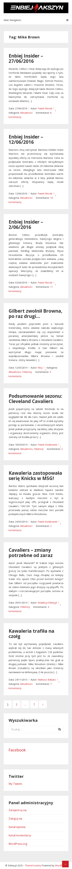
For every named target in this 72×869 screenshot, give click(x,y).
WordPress (61, 865)
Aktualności (26, 112)
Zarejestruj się (17, 810)
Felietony (27, 371)
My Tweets (15, 784)
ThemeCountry (33, 865)
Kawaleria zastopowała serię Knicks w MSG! (35, 475)
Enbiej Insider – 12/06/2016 (26, 139)
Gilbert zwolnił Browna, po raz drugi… (35, 313)
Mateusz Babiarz (47, 679)
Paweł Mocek (45, 108)
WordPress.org (18, 844)
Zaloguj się (15, 818)
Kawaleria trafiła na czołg (31, 633)
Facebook (17, 750)
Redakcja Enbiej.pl (47, 602)
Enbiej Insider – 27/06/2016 (26, 58)
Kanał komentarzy (20, 835)
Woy (40, 367)
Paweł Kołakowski (47, 444)
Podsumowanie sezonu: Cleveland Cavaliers (35, 398)
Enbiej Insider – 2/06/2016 (26, 224)
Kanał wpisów (17, 827)
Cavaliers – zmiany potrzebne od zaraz (31, 552)
